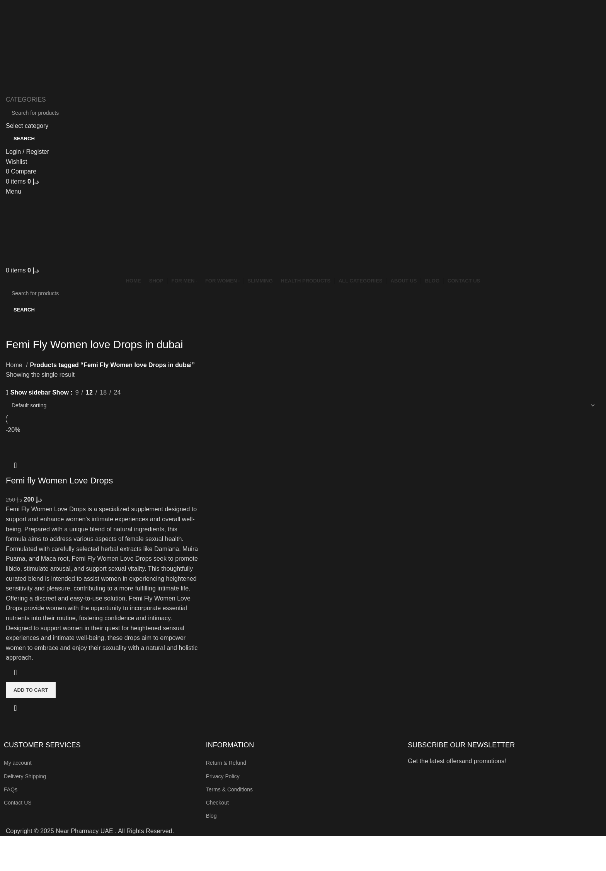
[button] (31, 690)
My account (18, 763)
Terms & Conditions (229, 789)
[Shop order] (303, 405)
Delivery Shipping (25, 776)
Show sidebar (30, 393)
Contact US (18, 803)
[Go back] (15, 327)
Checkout (217, 803)
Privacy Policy (223, 776)
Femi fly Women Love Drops (59, 480)
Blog (211, 816)
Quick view (15, 708)
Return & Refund (226, 763)
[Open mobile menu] (13, 191)
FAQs (10, 789)
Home (15, 365)
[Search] (303, 113)
